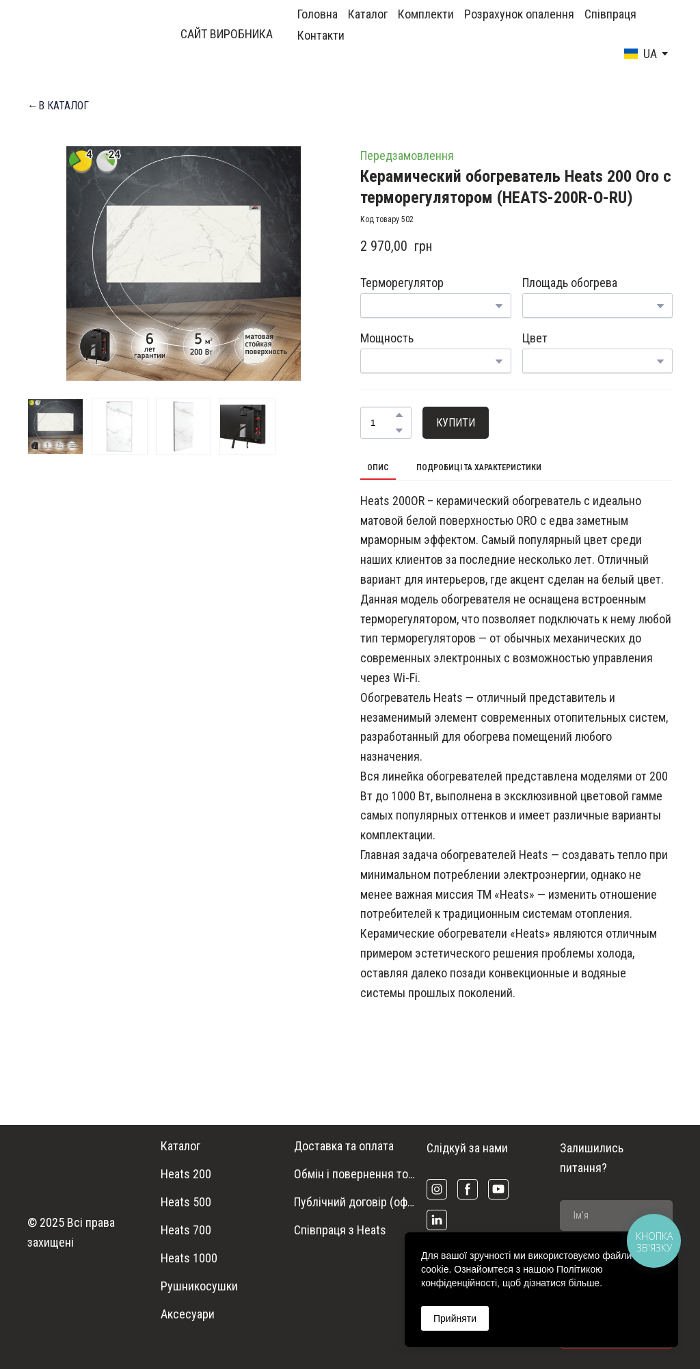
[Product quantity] (382, 423)
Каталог (368, 14)
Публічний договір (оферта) (357, 1202)
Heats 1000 (189, 1258)
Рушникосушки (199, 1286)
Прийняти (454, 1318)
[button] (58, 105)
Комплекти (426, 14)
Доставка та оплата (344, 1146)
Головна (317, 14)
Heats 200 (186, 1174)
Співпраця (610, 14)
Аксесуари (188, 1314)
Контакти (321, 35)
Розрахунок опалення (519, 14)
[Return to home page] (70, 34)
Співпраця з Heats (340, 1230)
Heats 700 (186, 1230)
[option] (640, 54)
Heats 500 (186, 1202)
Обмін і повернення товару (357, 1174)
